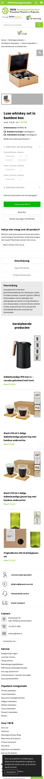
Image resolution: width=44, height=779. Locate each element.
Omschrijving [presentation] (21, 260)
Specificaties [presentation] (22, 268)
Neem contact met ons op (13, 245)
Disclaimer (5, 745)
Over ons (4, 727)
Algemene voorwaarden (10, 749)
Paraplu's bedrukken (9, 712)
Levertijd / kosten (8, 657)
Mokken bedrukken (8, 705)
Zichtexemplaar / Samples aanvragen (16, 675)
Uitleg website (7, 660)
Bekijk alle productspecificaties (17, 139)
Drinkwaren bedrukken (10, 43)
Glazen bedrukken (29, 43)
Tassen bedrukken (8, 694)
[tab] (22, 261)
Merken (4, 715)
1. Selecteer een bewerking (18, 146)
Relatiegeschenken (16, 40)
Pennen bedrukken (8, 690)
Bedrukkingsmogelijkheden (12, 664)
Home (3, 40)
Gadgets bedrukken (9, 701)
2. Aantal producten (14, 187)
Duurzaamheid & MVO (9, 678)
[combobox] (18, 25)
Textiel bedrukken (8, 708)
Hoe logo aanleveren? (10, 671)
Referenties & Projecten (11, 738)
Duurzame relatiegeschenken (13, 698)
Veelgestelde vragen (9, 653)
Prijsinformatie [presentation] (22, 275)
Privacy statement (8, 742)
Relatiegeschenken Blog (11, 735)
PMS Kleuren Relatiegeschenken (14, 668)
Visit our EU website (9, 753)
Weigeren (20, 771)
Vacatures (5, 731)
